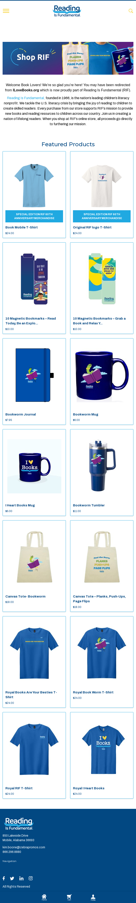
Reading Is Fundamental (25, 98)
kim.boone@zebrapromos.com (24, 847)
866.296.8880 (12, 852)
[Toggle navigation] (6, 10)
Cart (69, 897)
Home (44, 897)
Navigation (9, 861)
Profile (93, 898)
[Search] (130, 10)
